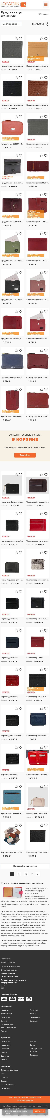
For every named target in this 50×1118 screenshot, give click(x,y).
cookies (24, 1108)
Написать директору (10, 966)
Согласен (39, 1111)
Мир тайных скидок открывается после (22, 1106)
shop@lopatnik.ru (9, 983)
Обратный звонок (9, 970)
